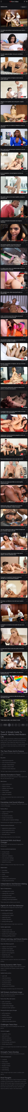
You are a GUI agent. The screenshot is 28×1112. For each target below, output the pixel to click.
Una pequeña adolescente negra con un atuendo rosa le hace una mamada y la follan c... (13, 340)
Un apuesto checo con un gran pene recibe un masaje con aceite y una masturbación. (13, 412)
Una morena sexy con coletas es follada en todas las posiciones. (13, 126)
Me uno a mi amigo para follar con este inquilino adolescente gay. (12, 482)
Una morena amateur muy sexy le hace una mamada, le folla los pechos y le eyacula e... (11, 245)
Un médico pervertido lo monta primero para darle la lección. (13, 31)
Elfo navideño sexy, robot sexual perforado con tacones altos (11, 293)
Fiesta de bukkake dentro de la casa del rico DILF (12, 459)
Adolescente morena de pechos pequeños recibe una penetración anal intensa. (13, 436)
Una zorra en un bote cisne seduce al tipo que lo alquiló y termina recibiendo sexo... (12, 554)
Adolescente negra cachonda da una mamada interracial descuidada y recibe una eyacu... (11, 506)
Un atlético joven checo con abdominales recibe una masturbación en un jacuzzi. (13, 269)
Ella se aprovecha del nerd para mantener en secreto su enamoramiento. (13, 150)
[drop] (23, 7)
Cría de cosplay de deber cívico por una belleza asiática (12, 55)
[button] (1, 1)
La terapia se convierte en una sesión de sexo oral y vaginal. (12, 625)
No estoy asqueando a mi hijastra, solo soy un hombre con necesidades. (13, 364)
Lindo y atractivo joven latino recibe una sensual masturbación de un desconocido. (12, 317)
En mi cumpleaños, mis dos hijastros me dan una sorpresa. (12, 174)
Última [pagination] (23, 724)
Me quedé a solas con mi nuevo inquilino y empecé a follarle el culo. (13, 197)
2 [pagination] (12, 724)
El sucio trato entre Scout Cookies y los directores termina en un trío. (12, 673)
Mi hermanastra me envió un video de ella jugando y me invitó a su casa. (13, 697)
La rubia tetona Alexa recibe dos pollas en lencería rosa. (12, 649)
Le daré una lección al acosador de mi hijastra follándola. (11, 221)
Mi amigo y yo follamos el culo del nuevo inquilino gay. (12, 601)
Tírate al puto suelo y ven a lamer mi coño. (10, 720)
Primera (5, 724)
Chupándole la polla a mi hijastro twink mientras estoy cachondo (12, 78)
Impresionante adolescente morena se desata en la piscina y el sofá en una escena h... (12, 388)
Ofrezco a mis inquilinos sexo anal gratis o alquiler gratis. (12, 102)
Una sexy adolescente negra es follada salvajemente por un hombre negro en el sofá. (13, 530)
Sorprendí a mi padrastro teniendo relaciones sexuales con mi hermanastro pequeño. (11, 578)
